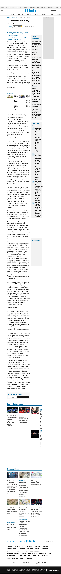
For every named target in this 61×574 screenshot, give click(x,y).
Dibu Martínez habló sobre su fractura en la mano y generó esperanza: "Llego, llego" (16, 102)
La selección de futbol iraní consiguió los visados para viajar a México (17, 38)
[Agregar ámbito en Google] (17, 26)
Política (36, 14)
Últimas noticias (19, 546)
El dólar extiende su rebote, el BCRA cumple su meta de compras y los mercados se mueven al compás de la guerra (36, 78)
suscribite (54, 10)
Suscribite (23, 397)
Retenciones (32, 7)
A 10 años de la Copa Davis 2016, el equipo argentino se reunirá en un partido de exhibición (12, 421)
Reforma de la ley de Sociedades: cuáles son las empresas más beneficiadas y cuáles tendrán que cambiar (39, 191)
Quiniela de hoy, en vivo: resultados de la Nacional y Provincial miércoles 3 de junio (38, 209)
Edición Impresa (34, 551)
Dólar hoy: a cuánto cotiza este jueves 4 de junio (36, 483)
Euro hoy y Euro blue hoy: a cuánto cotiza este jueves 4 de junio (24, 511)
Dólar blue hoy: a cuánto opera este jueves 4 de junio (12, 510)
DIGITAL (14, 563)
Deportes (14, 17)
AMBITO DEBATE (41, 563)
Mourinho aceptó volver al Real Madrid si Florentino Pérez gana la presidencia (29, 101)
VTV (38, 7)
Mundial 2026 (58, 7)
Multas (22, 558)
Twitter (7, 541)
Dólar (12, 14)
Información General (13, 553)
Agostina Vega (50, 7)
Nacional (9, 551)
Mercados (22, 548)
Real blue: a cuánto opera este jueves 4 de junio (12, 526)
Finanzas (28, 14)
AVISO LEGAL (45, 556)
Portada (9, 546)
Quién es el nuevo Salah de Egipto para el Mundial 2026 (23, 419)
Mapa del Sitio (11, 556)
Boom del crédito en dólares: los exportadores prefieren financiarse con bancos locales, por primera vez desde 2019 (39, 139)
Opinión (53, 14)
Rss (50, 553)
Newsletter (58, 14)
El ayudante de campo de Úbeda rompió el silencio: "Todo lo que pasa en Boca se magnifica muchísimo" (18, 34)
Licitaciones (30, 558)
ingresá (58, 10)
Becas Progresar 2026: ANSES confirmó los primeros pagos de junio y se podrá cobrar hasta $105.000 (36, 95)
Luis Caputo (19, 7)
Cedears (46, 243)
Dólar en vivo (11, 7)
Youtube (21, 541)
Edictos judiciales (12, 558)
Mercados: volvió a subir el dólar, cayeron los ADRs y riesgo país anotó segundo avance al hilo (36, 512)
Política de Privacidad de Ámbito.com (28, 556)
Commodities (42, 243)
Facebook (10, 541)
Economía (20, 14)
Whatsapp (24, 541)
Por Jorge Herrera (22, 496)
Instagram (13, 541)
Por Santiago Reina (23, 535)
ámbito (8, 17)
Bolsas (37, 243)
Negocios (44, 14)
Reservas (25, 7)
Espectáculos (32, 553)
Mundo (17, 551)
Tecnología (42, 553)
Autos (24, 553)
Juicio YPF (43, 7)
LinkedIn (17, 541)
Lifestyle (45, 548)
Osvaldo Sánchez (9, 27)
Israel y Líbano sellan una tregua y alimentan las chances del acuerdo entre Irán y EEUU (36, 62)
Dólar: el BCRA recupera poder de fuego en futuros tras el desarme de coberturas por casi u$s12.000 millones (36, 111)
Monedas (34, 243)
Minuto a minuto (11, 479)
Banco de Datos (11, 548)
